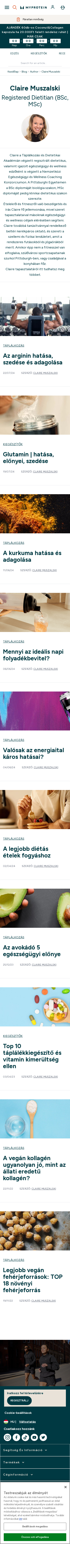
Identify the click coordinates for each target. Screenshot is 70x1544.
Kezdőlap (13, 71)
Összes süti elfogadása (35, 1537)
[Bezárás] (65, 1487)
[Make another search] (35, 63)
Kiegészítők (39, 53)
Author (34, 71)
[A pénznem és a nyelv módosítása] (35, 1422)
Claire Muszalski (50, 71)
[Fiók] (53, 7)
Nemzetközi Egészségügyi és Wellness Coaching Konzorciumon (33, 177)
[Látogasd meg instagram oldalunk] (7, 1437)
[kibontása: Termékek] (14, 1462)
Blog (24, 71)
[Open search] (14, 7)
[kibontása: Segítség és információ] (25, 1450)
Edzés (14, 53)
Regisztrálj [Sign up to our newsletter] (19, 1400)
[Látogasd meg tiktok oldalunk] (25, 1437)
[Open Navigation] (7, 7)
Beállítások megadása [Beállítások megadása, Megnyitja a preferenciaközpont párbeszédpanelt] (35, 1526)
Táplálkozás (13, 345)
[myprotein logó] (33, 7)
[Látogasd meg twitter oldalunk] (43, 1437)
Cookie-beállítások (18, 1413)
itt (41, 269)
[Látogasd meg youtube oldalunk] (34, 1437)
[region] (35, 1513)
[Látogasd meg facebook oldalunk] (16, 1437)
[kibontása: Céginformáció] (18, 1475)
